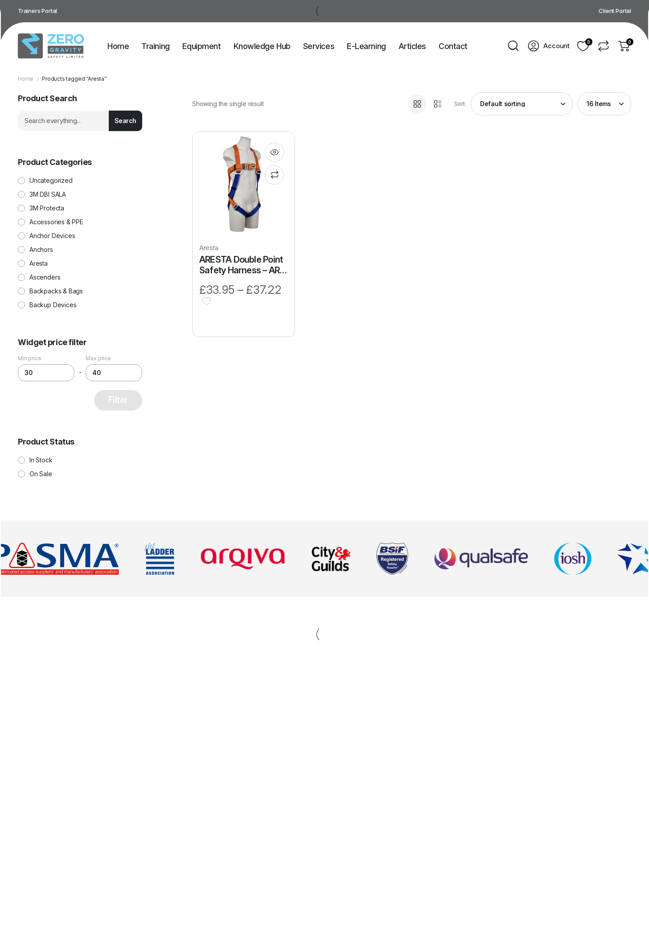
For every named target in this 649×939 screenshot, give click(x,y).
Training (155, 46)
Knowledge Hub (262, 46)
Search (125, 120)
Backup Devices (52, 305)
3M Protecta (46, 208)
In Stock (41, 460)
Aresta (208, 247)
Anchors (41, 250)
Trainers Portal (37, 10)
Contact (453, 46)
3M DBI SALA (47, 194)
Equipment (201, 46)
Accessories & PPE (56, 222)
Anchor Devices (52, 236)
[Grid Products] (417, 104)
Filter (118, 400)
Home (118, 46)
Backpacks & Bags (56, 291)
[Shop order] (522, 103)
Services (318, 46)
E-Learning (366, 46)
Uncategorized (51, 180)
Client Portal (615, 10)
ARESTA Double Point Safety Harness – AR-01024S (241, 265)
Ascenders (44, 277)
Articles (412, 46)
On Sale (40, 474)
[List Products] (437, 104)
